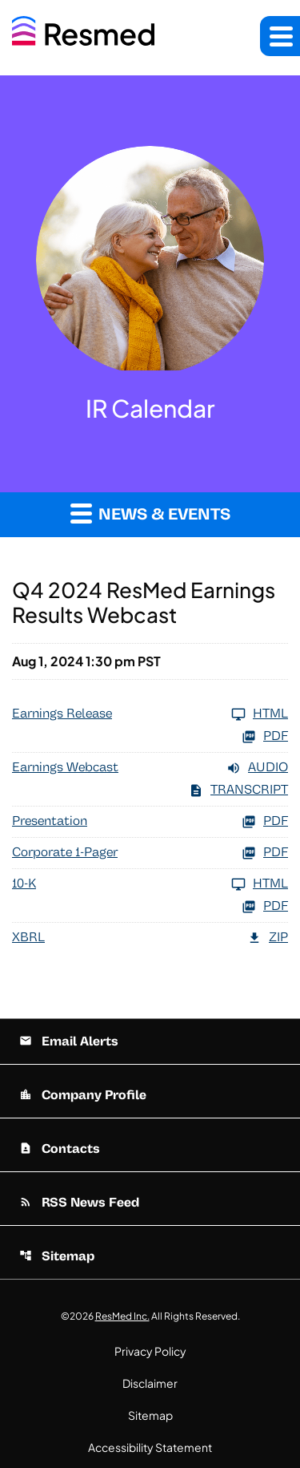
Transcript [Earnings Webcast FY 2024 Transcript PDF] (238, 790)
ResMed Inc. (122, 1316)
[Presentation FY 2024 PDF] (150, 822)
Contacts (59, 1149)
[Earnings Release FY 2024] (150, 714)
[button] (280, 36)
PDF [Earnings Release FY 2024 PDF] (265, 737)
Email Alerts (68, 1041)
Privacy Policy (150, 1351)
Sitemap (56, 1256)
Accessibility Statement (150, 1447)
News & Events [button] (150, 513)
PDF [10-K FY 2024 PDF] (265, 907)
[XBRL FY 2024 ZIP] (150, 938)
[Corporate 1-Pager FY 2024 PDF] (150, 853)
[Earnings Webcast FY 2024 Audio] (150, 768)
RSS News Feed (79, 1203)
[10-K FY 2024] (150, 884)
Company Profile (82, 1095)
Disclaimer (150, 1383)
